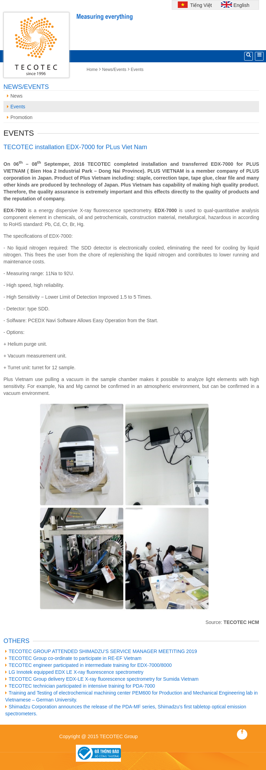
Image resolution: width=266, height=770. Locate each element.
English (241, 5)
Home (92, 69)
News (15, 96)
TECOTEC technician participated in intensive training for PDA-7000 (80, 686)
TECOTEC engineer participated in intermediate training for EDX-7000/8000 (88, 665)
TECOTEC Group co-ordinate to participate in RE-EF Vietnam (73, 658)
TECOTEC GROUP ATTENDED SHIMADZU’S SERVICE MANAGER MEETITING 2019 (101, 651)
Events (137, 69)
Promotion (20, 117)
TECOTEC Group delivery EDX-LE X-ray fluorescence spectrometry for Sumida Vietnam (101, 679)
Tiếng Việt (200, 5)
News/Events (114, 69)
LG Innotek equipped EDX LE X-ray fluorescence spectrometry (74, 672)
